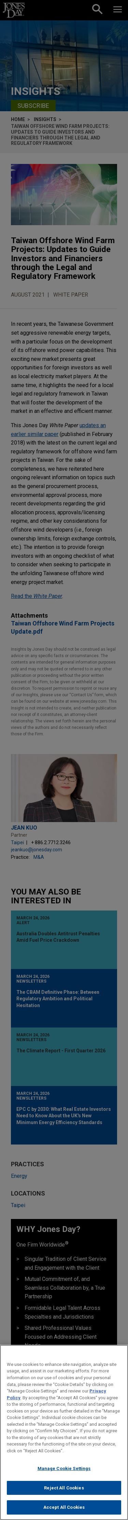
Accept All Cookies (64, 1510)
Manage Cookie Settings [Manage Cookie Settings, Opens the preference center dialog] (64, 1471)
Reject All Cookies (64, 1490)
